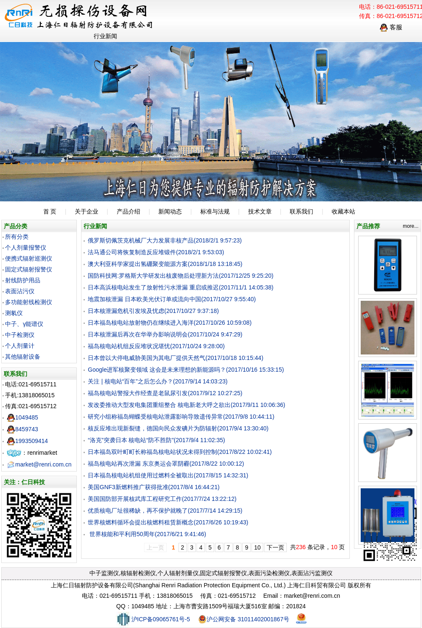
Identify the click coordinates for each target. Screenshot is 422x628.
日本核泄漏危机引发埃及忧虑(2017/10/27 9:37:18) (153, 310)
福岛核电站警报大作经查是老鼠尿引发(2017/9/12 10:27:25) (165, 393)
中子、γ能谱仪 (24, 324)
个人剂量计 (19, 345)
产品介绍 (128, 211)
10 (257, 547)
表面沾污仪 (19, 291)
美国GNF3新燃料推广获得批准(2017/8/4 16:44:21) (154, 487)
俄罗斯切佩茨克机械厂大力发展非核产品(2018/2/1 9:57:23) (164, 240)
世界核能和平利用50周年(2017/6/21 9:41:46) (147, 534)
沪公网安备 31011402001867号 (243, 619)
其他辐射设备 (22, 356)
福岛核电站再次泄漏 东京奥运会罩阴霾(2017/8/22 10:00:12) (166, 463)
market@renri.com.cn (39, 464)
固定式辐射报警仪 (28, 269)
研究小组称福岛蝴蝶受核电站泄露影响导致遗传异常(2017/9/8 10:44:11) (181, 416)
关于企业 (86, 211)
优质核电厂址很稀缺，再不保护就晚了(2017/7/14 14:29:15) (165, 510)
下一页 (275, 547)
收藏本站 (343, 211)
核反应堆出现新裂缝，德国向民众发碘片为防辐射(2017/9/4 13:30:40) (178, 428)
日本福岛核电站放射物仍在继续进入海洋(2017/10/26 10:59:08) (170, 322)
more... (410, 226)
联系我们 (301, 211)
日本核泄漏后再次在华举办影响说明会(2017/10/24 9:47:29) (165, 334)
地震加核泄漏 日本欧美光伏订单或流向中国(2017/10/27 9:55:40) (172, 299)
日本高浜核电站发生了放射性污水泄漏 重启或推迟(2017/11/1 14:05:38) (180, 287)
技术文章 (260, 211)
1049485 (22, 417)
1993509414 (27, 441)
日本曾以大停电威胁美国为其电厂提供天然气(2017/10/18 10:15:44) (175, 357)
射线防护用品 (22, 280)
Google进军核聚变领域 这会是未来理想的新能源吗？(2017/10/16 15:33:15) (186, 369)
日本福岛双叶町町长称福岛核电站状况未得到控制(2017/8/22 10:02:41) (180, 451)
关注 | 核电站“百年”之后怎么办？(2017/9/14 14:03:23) (158, 381)
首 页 (50, 211)
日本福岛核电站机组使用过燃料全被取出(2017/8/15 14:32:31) (168, 475)
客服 (391, 27)
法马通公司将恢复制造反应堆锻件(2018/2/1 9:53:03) (156, 252)
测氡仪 (14, 313)
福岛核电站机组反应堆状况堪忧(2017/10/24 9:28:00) (156, 346)
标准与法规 (215, 211)
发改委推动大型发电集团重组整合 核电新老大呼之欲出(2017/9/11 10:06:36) (186, 404)
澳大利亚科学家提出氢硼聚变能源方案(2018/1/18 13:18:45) (165, 264)
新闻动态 (170, 211)
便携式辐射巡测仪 (28, 258)
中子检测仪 (19, 334)
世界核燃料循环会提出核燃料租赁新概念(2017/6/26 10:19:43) (168, 522)
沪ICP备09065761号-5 (153, 619)
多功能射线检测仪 (28, 302)
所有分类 (17, 236)
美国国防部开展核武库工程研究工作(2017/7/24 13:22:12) (162, 498)
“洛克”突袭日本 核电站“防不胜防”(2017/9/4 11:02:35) (156, 440)
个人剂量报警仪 (25, 247)
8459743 (22, 429)
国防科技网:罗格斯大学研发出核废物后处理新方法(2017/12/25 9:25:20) (180, 275)
